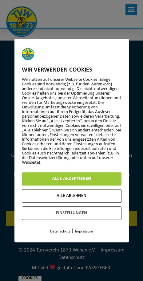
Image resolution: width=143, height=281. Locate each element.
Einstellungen (71, 213)
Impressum (84, 231)
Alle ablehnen (71, 195)
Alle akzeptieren (71, 178)
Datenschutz (60, 231)
